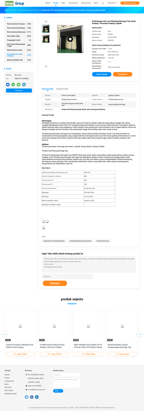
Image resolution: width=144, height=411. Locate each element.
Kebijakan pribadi (10, 394)
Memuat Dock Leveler (19, 50)
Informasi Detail (47, 89)
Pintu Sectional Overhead (19, 28)
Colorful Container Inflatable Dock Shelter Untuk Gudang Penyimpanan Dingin (19, 347)
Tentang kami (9, 381)
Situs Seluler (8, 390)
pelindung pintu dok (103, 241)
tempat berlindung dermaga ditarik (80, 241)
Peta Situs (8, 387)
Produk (6, 378)
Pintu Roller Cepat (19, 36)
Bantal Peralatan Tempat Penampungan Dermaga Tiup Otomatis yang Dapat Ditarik (119, 347)
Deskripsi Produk (62, 89)
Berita (6, 384)
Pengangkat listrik (19, 40)
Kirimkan (55, 283)
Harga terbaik (101, 74)
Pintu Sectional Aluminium (19, 32)
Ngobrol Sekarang (130, 3)
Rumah (6, 375)
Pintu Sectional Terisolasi (19, 24)
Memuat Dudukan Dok (19, 60)
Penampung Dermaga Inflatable (19, 55)
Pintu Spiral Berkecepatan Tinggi (19, 45)
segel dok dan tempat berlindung (54, 241)
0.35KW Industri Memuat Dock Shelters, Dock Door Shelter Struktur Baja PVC (52, 347)
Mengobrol (19, 90)
